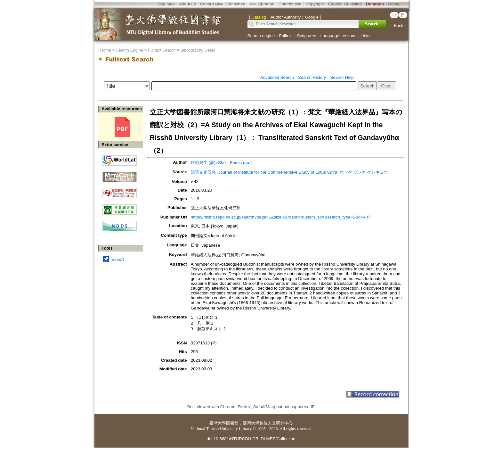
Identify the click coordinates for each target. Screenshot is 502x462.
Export (117, 259)
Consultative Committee (222, 4)
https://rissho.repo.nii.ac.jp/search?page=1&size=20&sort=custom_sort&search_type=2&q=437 (280, 217)
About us (187, 4)
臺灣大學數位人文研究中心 (268, 423)
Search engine (261, 35)
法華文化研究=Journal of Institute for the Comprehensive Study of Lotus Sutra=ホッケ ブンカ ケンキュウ (289, 172)
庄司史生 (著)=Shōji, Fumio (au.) (221, 162)
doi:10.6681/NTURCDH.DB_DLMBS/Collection (250, 438)
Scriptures (306, 35)
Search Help (341, 77)
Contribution (290, 4)
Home (394, 4)
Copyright (315, 4)
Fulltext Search (162, 50)
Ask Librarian (261, 4)
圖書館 (232, 423)
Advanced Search (277, 77)
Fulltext (286, 35)
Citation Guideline (345, 4)
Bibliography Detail (198, 50)
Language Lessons (338, 35)
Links (365, 35)
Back (398, 25)
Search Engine (129, 50)
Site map (166, 4)
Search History (312, 77)
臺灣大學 (217, 423)
